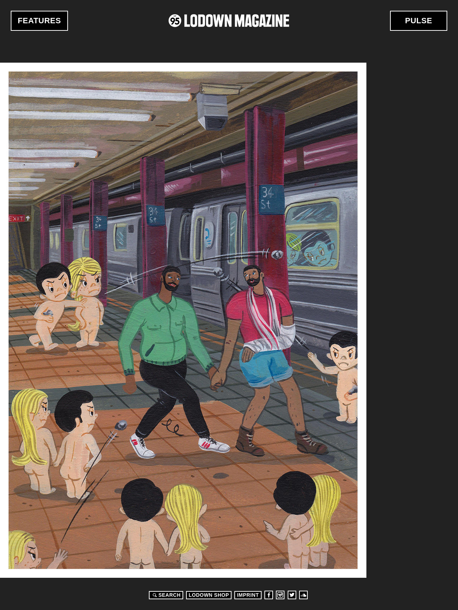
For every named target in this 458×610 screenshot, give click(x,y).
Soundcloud (303, 595)
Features (39, 20)
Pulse (418, 20)
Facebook (268, 595)
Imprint (248, 595)
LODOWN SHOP (209, 595)
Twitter (292, 595)
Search (166, 595)
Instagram (280, 595)
